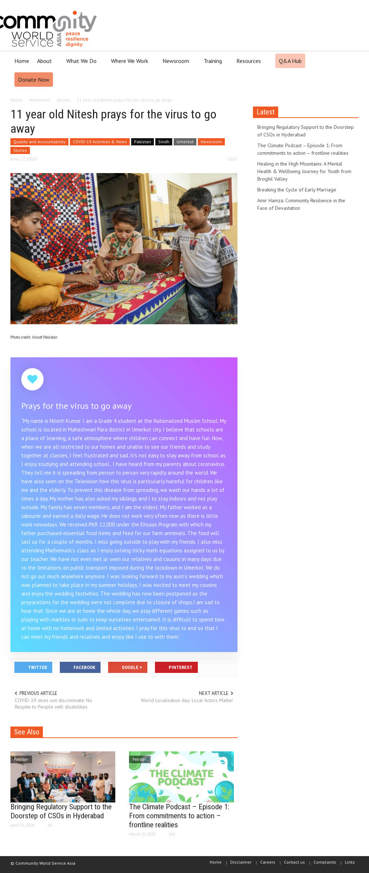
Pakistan (142, 141)
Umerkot (185, 141)
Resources (249, 64)
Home (21, 60)
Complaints (325, 862)
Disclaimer (241, 862)
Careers (267, 862)
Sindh (163, 141)
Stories (20, 150)
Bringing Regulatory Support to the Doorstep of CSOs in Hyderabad (61, 811)
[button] (351, 60)
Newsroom (177, 64)
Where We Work (130, 64)
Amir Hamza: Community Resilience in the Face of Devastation (301, 204)
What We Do (82, 64)
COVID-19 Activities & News (100, 141)
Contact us (294, 862)
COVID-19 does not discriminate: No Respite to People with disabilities (53, 703)
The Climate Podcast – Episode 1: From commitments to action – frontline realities (179, 815)
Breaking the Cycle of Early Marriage (296, 189)
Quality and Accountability (39, 141)
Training (214, 64)
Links (350, 862)
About (45, 64)
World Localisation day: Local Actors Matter (187, 700)
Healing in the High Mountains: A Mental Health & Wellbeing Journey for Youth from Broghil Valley (304, 171)
